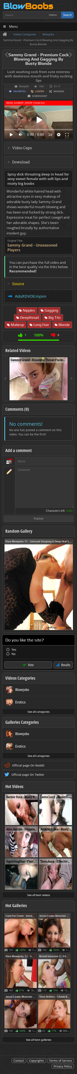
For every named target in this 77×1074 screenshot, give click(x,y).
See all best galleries (38, 1039)
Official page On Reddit (28, 765)
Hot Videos (14, 786)
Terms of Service (60, 1061)
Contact (19, 1061)
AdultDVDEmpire (30, 296)
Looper (39, 91)
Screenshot (39, 96)
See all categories (39, 711)
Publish (38, 519)
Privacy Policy (63, 1066)
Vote (31, 665)
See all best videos (38, 895)
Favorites (19, 91)
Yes (13, 649)
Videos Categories (20, 678)
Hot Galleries (16, 905)
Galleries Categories (22, 722)
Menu (13, 27)
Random (59, 91)
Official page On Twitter (27, 775)
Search (67, 15)
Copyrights (36, 1061)
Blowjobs (24, 86)
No (13, 653)
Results (65, 665)
